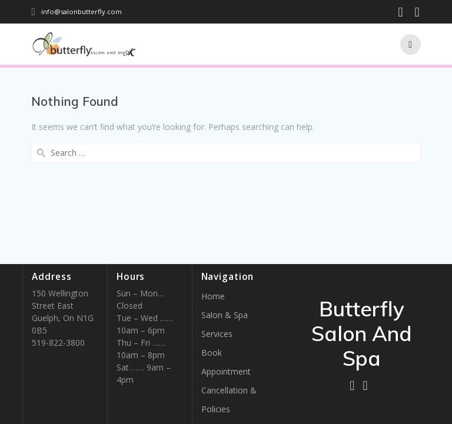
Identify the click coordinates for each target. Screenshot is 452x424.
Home (213, 296)
